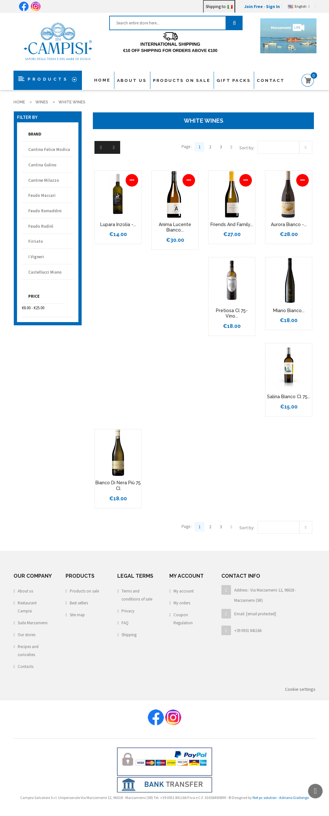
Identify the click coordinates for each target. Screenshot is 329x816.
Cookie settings (300, 689)
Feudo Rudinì (40, 226)
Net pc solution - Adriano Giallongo (281, 797)
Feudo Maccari (42, 195)
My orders (181, 603)
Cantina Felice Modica (49, 149)
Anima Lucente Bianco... (175, 227)
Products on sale (84, 591)
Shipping (129, 634)
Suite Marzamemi (33, 623)
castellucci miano (45, 272)
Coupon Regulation (183, 619)
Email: (255, 614)
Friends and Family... (231, 224)
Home (102, 80)
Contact (271, 80)
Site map (77, 615)
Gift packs (233, 80)
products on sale (181, 80)
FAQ (125, 623)
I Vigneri (36, 256)
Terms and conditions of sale (136, 595)
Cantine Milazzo (43, 180)
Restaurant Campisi (27, 607)
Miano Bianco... (289, 310)
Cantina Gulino (42, 165)
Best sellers (79, 603)
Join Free (254, 6)
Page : (187, 146)
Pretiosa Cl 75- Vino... (232, 313)
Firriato (35, 241)
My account (183, 591)
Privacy (127, 611)
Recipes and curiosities (28, 650)
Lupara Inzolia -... (118, 224)
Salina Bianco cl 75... (288, 396)
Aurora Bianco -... (289, 224)
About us (132, 80)
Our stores (26, 634)
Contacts (25, 666)
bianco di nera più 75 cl (118, 485)
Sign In (273, 6)
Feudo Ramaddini (45, 211)
